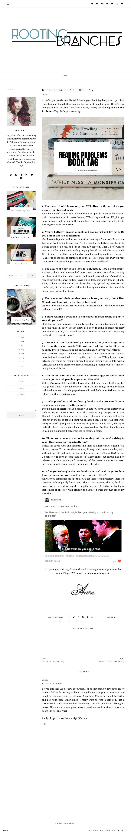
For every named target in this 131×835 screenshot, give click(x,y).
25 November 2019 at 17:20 (52, 683)
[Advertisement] (83, 794)
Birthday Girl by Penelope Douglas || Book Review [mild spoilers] (22, 237)
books (60, 617)
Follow (10, 89)
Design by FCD (120, 830)
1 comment (110, 617)
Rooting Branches (104, 830)
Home (6, 830)
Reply (44, 724)
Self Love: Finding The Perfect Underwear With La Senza (22, 210)
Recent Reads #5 (21, 264)
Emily (45, 679)
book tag (52, 617)
